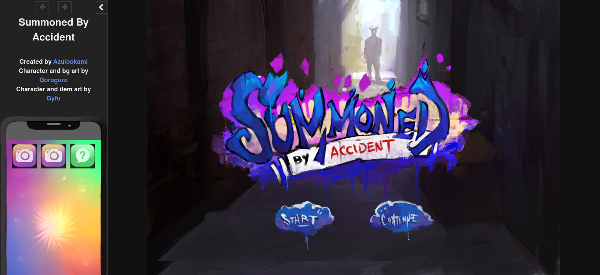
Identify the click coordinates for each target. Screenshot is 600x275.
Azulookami (70, 62)
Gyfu (53, 98)
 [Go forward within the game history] (65, 6)
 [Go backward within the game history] (42, 6)
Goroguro (53, 80)
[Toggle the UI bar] (101, 7)
